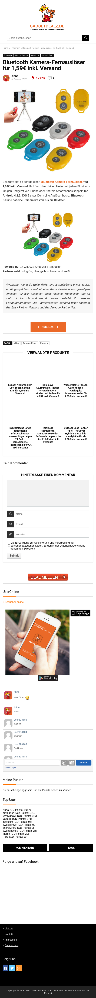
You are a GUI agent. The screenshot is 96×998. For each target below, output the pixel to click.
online (13, 601)
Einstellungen (10, 767)
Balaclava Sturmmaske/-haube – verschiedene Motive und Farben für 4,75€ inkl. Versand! (48, 391)
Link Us (9, 928)
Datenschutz (11, 945)
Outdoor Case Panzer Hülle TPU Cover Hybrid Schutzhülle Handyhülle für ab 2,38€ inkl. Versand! (76, 434)
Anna (14, 76)
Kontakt (9, 934)
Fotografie (15, 48)
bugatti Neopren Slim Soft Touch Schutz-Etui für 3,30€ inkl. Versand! (20, 389)
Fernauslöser (29, 343)
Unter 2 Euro (47, 55)
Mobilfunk (35, 55)
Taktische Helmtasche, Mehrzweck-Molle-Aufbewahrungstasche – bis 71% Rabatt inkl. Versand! (48, 435)
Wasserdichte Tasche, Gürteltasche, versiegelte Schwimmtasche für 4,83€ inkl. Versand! (76, 391)
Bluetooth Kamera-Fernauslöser (62, 181)
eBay (16, 343)
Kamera (44, 343)
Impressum (11, 939)
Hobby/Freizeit (21, 55)
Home (5, 48)
